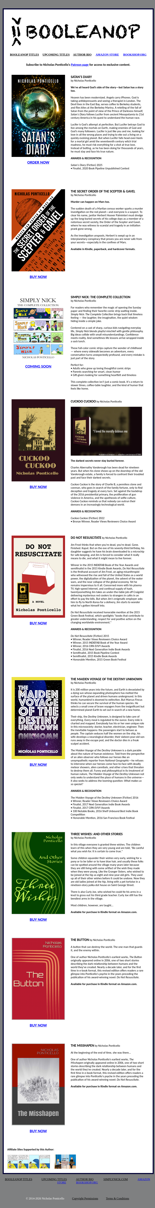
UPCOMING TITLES (56, 54)
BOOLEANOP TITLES (24, 54)
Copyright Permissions (85, 1198)
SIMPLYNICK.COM (116, 1179)
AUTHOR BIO (82, 54)
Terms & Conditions (117, 1198)
